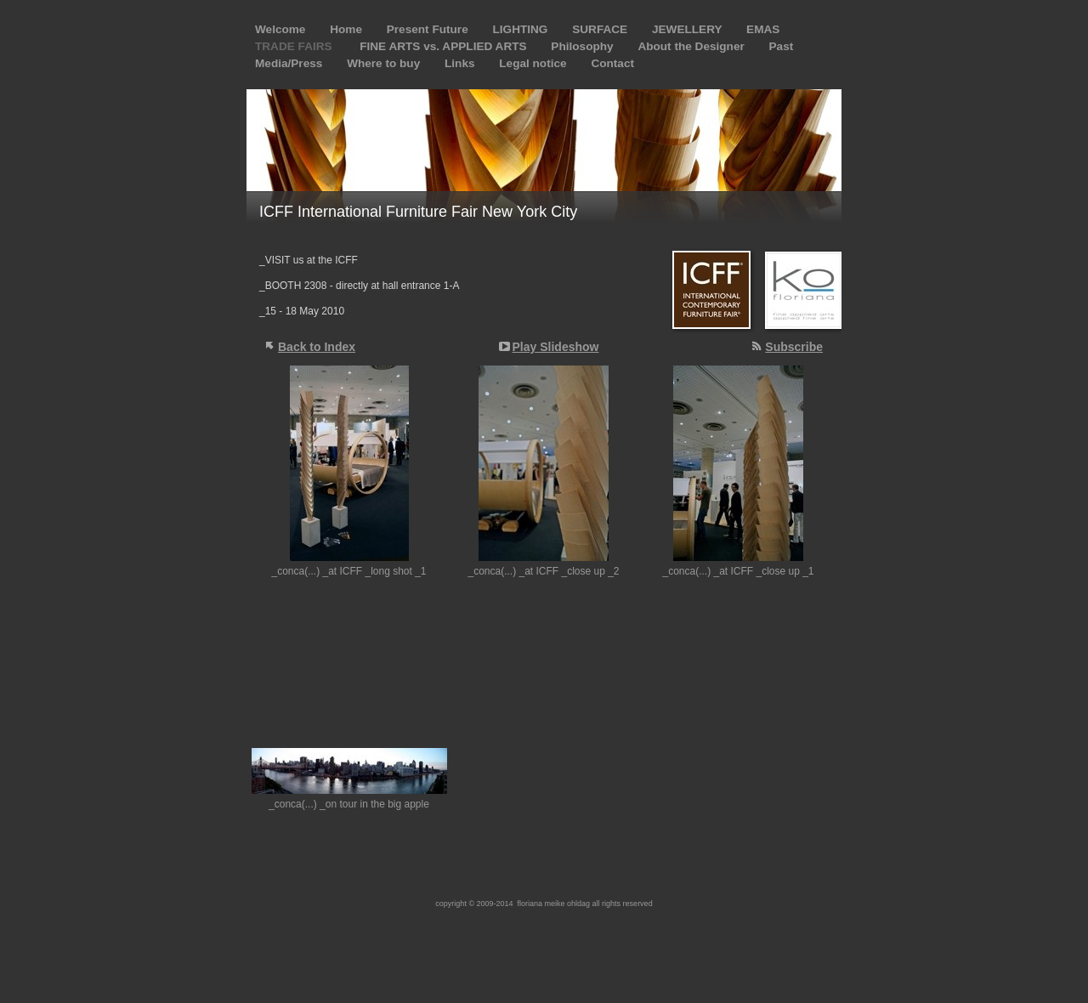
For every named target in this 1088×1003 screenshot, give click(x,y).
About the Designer (692, 46)
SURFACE (601, 29)
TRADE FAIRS (296, 46)
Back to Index (316, 347)
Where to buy (385, 63)
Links (461, 63)
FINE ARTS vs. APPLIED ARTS (445, 46)
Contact (612, 63)
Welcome (282, 29)
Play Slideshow (556, 347)
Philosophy (583, 46)
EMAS (762, 29)
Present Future (429, 29)
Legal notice (534, 63)
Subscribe (794, 347)
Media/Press (290, 63)
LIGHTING (521, 29)
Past (781, 46)
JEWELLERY (688, 29)
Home (348, 29)
